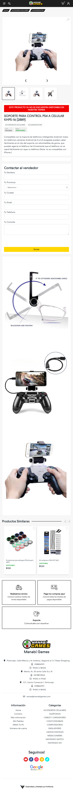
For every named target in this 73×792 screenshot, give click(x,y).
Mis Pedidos (18, 721)
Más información (18, 717)
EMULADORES (54, 728)
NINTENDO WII (55, 743)
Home (6, 10)
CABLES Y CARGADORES (55, 717)
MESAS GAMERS (54, 736)
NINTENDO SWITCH (55, 739)
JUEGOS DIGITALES (54, 732)
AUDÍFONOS (54, 714)
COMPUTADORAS (55, 725)
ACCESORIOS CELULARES (20, 10)
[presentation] (26, 80)
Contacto (18, 714)
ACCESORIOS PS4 (38, 10)
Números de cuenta (18, 728)
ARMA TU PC (18, 725)
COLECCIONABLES (55, 721)
